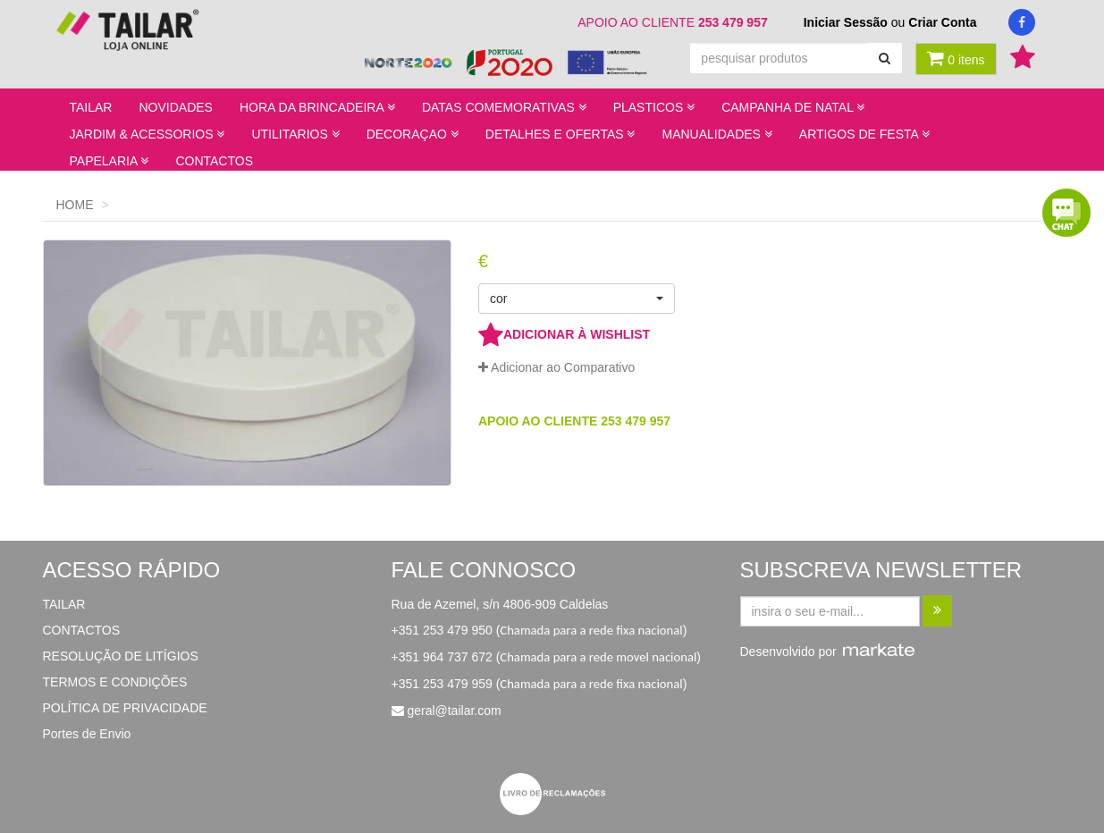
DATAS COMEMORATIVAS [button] (504, 107)
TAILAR (91, 107)
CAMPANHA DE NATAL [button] (792, 107)
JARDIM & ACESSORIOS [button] (147, 134)
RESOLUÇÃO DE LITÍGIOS (120, 656)
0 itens (955, 58)
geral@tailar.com (454, 710)
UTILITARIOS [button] (295, 134)
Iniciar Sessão (846, 22)
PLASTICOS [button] (654, 107)
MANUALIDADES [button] (716, 134)
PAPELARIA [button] (109, 161)
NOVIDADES (175, 107)
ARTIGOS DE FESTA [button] (864, 134)
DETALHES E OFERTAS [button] (560, 134)
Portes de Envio (87, 734)
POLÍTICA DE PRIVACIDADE (125, 708)
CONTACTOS (214, 161)
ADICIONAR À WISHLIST (564, 334)
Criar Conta (942, 22)
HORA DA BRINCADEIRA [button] (317, 107)
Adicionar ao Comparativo (556, 367)
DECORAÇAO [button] (413, 134)
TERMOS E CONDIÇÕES (115, 682)
